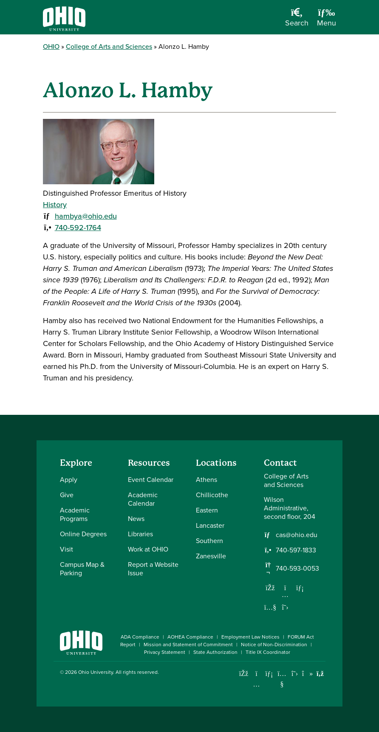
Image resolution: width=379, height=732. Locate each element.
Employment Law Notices (250, 637)
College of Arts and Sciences (109, 46)
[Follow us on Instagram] (285, 594)
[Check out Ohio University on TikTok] (307, 673)
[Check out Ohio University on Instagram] (256, 684)
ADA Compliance (140, 637)
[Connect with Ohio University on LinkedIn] (269, 673)
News (136, 519)
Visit (66, 549)
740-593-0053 (297, 568)
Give (67, 495)
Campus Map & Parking (82, 569)
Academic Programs (75, 514)
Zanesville (211, 556)
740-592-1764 (78, 227)
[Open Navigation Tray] (326, 20)
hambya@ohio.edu (86, 216)
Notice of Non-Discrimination (274, 644)
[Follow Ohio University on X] (294, 673)
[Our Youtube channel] (270, 607)
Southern (209, 541)
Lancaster (210, 525)
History (55, 204)
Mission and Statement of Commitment (188, 644)
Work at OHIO (148, 549)
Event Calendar (150, 479)
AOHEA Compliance (190, 637)
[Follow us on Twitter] (285, 607)
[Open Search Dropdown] (296, 20)
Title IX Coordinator (268, 652)
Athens (206, 479)
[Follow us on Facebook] (270, 587)
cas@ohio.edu (296, 535)
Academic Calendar (143, 499)
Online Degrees (83, 534)
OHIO (51, 46)
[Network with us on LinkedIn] (300, 587)
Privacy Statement (164, 652)
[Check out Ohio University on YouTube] (282, 679)
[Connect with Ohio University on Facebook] (243, 673)
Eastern (207, 510)
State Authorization (215, 652)
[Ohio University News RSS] (320, 673)
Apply (68, 479)
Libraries (140, 534)
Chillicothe (212, 495)
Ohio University (95, 672)
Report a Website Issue (153, 569)
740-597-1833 (296, 550)
